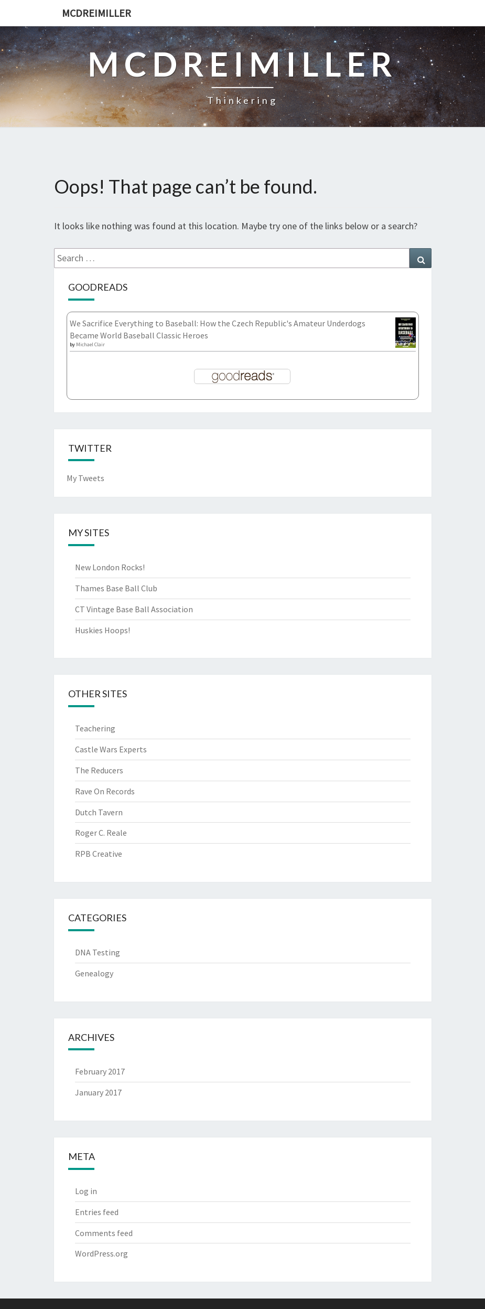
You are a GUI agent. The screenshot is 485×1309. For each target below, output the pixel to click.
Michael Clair (90, 344)
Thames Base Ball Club (116, 588)
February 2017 (100, 1071)
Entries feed (96, 1212)
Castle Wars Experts (111, 749)
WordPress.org (101, 1253)
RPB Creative (98, 853)
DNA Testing (97, 952)
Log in (86, 1191)
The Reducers (99, 770)
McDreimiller (96, 12)
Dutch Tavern (99, 812)
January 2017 (98, 1092)
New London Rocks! (110, 567)
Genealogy (94, 973)
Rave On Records (105, 791)
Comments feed (104, 1233)
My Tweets (85, 478)
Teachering (95, 728)
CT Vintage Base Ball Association (134, 609)
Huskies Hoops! (102, 630)
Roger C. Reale (101, 832)
